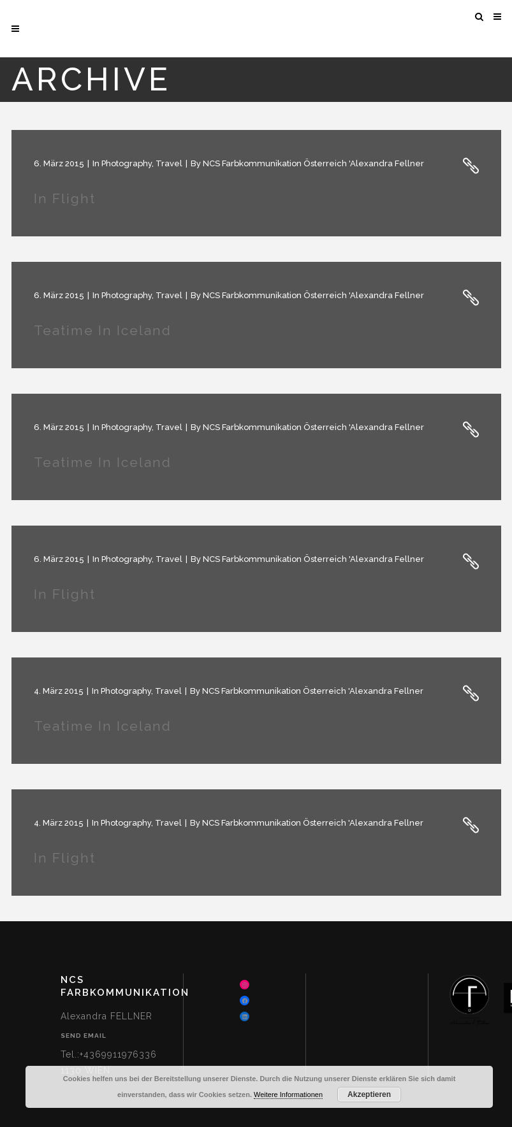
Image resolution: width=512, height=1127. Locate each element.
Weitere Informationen (288, 1094)
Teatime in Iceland (103, 330)
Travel (169, 163)
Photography (126, 163)
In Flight (65, 198)
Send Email (83, 1035)
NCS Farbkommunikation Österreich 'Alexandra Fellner (313, 163)
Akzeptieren (369, 1094)
